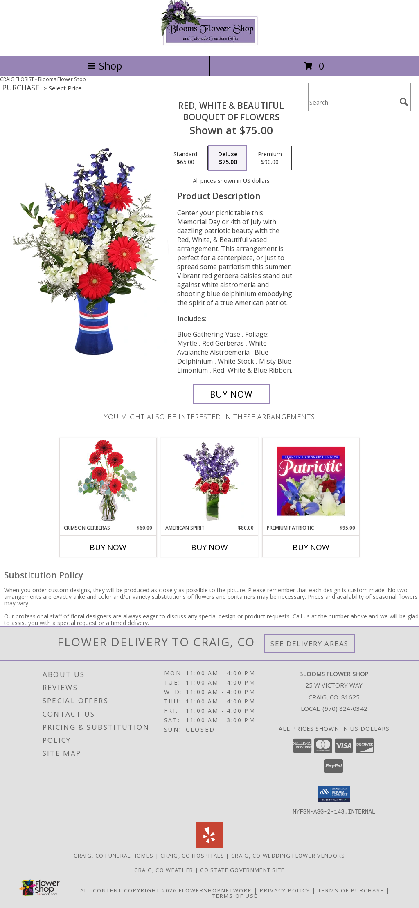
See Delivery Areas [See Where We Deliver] (309, 643)
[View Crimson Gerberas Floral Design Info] (108, 481)
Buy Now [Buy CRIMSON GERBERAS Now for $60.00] (108, 547)
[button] (334, 794)
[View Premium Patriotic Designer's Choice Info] (311, 481)
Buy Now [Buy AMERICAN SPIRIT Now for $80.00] (209, 547)
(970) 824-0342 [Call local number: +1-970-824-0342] (344, 708)
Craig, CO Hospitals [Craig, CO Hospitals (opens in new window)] (192, 855)
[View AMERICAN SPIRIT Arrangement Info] (210, 481)
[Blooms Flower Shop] (209, 44)
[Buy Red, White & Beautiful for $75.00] (231, 394)
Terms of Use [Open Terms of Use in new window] (235, 895)
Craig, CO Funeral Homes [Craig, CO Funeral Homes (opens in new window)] (113, 855)
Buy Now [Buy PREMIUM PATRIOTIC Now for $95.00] (311, 547)
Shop (105, 65)
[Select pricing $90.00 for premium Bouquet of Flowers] (269, 158)
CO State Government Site (242, 869)
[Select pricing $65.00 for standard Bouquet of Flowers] (185, 158)
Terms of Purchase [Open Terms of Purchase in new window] (351, 890)
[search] (403, 101)
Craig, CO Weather (163, 869)
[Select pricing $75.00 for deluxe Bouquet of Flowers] (228, 158)
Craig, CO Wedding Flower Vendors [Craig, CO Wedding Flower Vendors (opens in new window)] (288, 855)
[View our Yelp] (209, 845)
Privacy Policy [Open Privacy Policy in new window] (285, 890)
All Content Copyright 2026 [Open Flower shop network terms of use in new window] (128, 890)
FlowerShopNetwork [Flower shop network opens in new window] (215, 890)
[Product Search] (352, 102)
